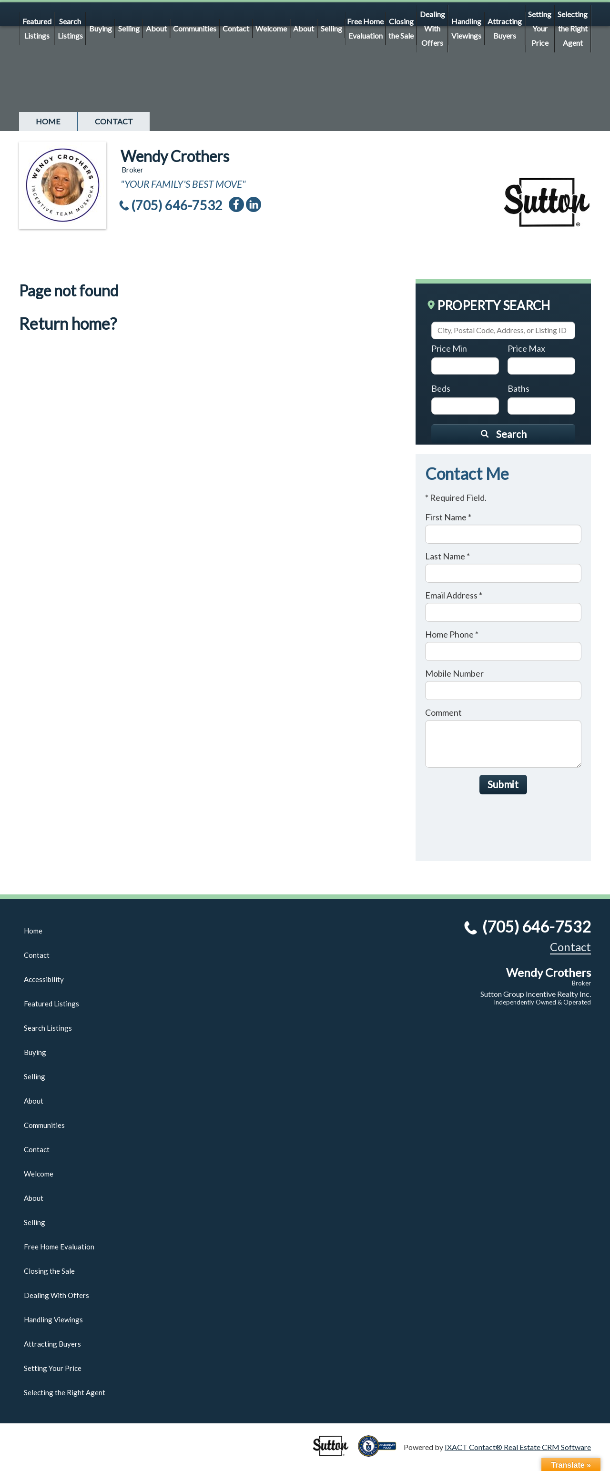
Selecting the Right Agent (573, 28)
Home (48, 121)
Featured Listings (36, 28)
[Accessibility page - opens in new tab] (380, 1452)
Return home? (68, 323)
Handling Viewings (466, 28)
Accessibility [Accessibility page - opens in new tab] (44, 979)
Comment (443, 712)
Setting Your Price (539, 28)
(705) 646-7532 (177, 205)
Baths (518, 388)
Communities (194, 28)
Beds (440, 388)
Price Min (449, 348)
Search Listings (70, 28)
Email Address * (453, 595)
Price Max (526, 348)
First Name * (448, 517)
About (156, 28)
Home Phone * (451, 634)
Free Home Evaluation (365, 28)
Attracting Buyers (505, 28)
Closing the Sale (401, 28)
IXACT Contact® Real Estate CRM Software (518, 1446)
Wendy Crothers (175, 156)
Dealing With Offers (432, 28)
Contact (236, 28)
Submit (503, 784)
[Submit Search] (503, 433)
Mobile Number (454, 673)
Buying (100, 28)
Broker (581, 983)
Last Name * (447, 556)
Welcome (271, 28)
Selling (129, 28)
